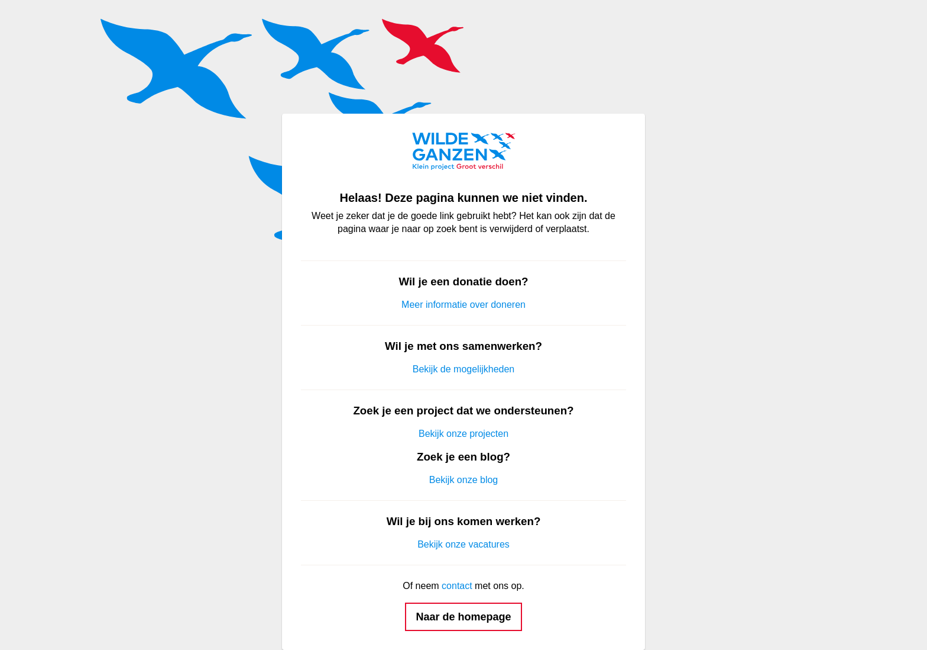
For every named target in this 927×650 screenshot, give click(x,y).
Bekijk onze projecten (463, 434)
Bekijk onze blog (463, 480)
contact (457, 586)
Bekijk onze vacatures (463, 544)
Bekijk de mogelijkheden (464, 369)
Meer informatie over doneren (463, 305)
